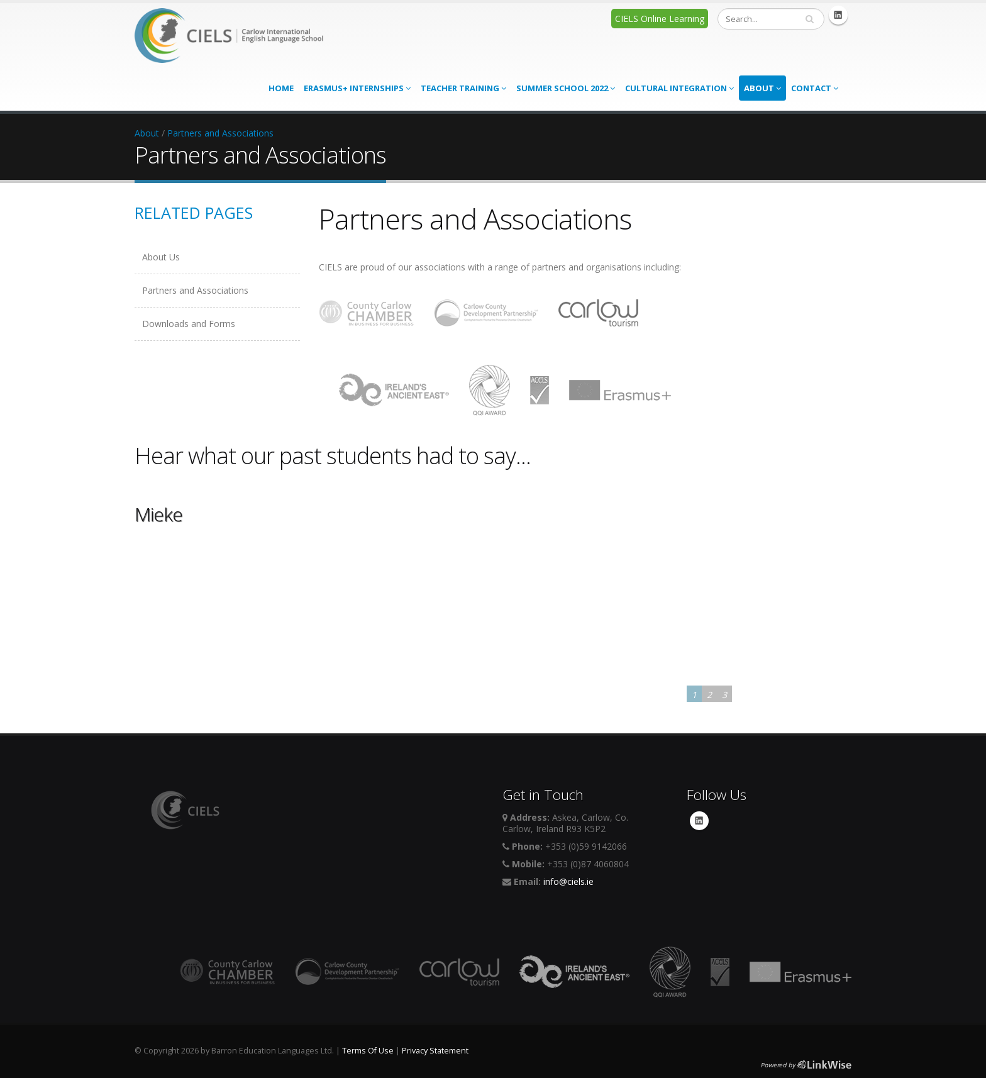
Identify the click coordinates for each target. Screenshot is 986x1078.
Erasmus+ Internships (357, 88)
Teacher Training (463, 88)
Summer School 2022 (565, 88)
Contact (814, 88)
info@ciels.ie (568, 881)
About (762, 88)
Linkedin (838, 15)
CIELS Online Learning (659, 19)
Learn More (163, 681)
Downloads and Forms (188, 324)
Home (281, 88)
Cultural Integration (679, 88)
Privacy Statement (435, 1050)
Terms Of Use (368, 1050)
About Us (161, 257)
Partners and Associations (220, 133)
